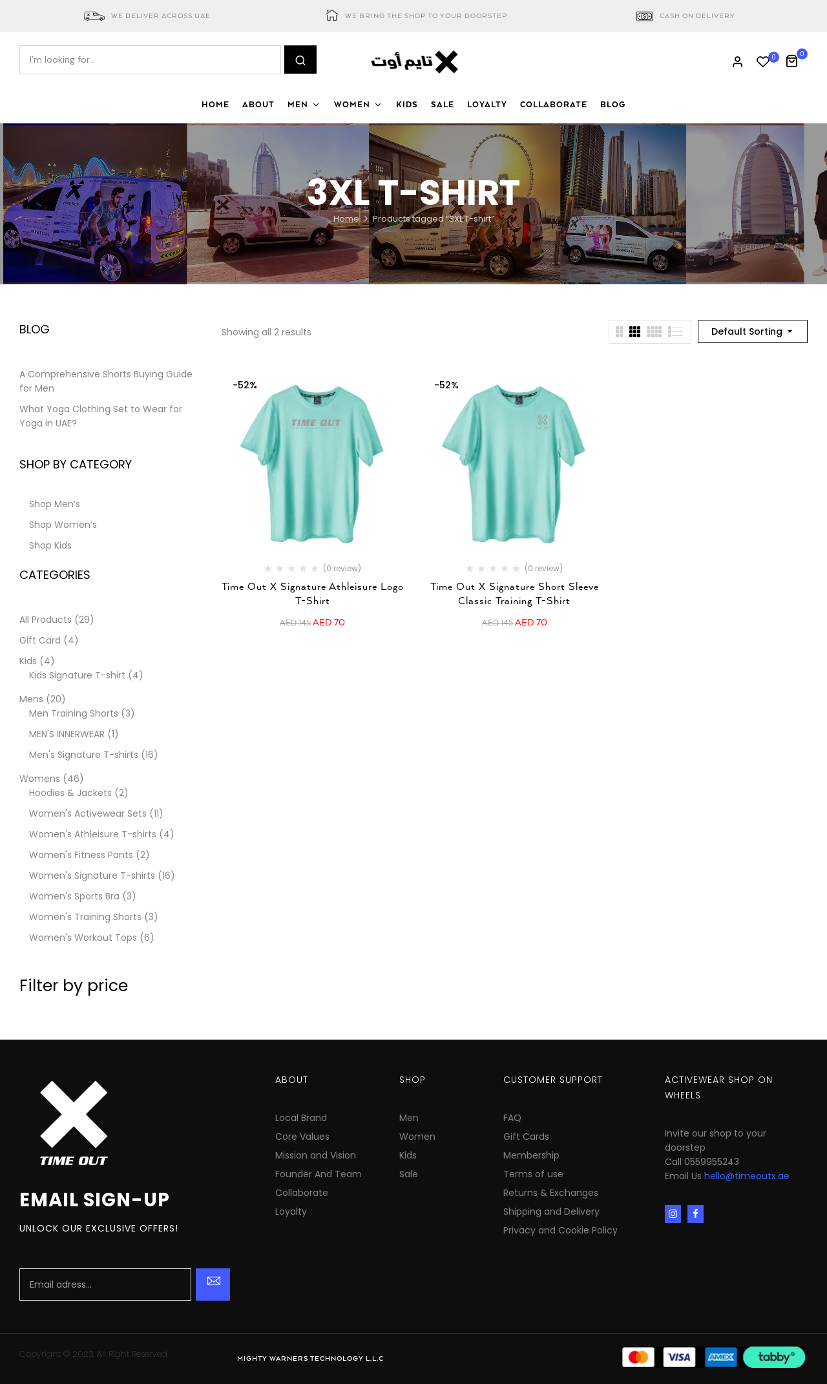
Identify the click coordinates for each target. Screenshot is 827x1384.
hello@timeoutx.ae (747, 1175)
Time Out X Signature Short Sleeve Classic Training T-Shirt (514, 594)
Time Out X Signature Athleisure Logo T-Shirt (313, 594)
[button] (796, 60)
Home (346, 219)
